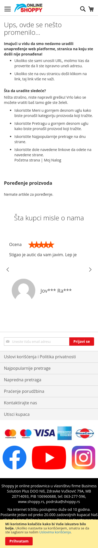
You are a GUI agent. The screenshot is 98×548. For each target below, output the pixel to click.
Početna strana (27, 160)
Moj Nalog (52, 160)
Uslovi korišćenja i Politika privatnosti (40, 357)
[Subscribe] (81, 341)
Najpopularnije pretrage (27, 368)
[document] (49, 533)
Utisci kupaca (17, 414)
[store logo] (28, 8)
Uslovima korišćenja (55, 532)
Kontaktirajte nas (20, 403)
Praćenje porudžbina (24, 391)
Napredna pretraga (22, 380)
